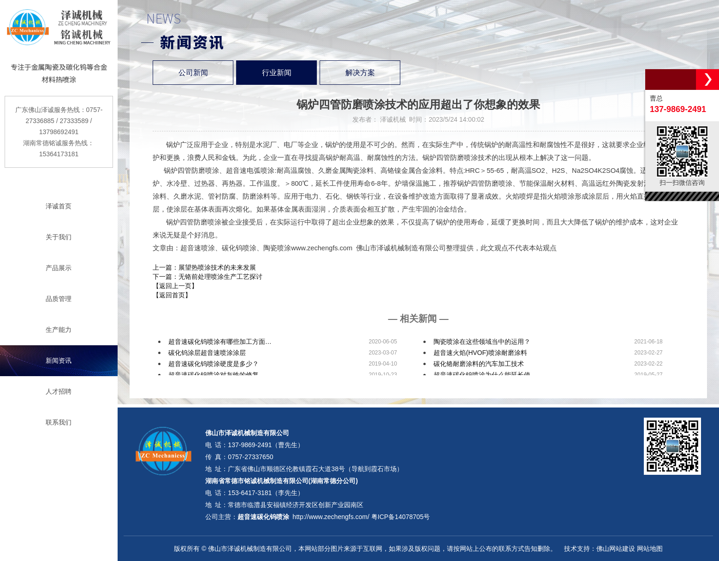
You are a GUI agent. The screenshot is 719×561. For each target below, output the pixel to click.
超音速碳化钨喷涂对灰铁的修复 (213, 374)
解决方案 (360, 73)
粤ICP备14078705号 (400, 516)
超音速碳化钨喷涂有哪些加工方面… (220, 341)
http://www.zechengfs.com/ (330, 516)
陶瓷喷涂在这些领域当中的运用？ (482, 341)
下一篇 (207, 276)
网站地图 (650, 548)
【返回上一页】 (175, 285)
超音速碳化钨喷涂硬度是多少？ (213, 363)
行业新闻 (276, 73)
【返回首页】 (172, 295)
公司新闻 (193, 73)
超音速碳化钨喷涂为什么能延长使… (485, 374)
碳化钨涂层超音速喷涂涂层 (207, 352)
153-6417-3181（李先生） (266, 492)
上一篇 (204, 267)
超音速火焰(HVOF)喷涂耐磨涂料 (480, 352)
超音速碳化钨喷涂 (263, 516)
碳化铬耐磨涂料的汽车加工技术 (479, 363)
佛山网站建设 (615, 548)
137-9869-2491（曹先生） (266, 445)
